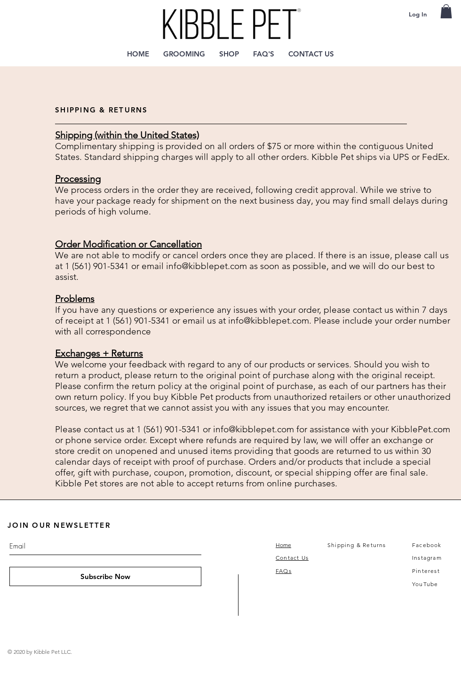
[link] (446, 11)
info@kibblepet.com (206, 266)
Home (283, 544)
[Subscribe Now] (105, 576)
